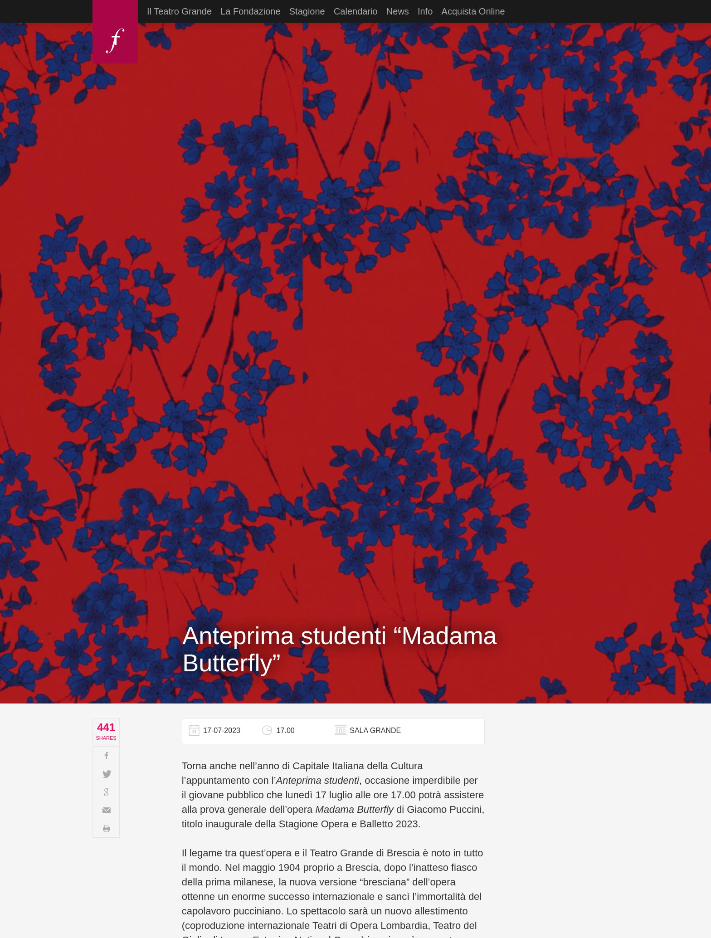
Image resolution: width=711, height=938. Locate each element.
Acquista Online (473, 11)
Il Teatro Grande (179, 11)
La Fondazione (250, 11)
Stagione (307, 11)
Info (425, 11)
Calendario (356, 11)
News (397, 11)
